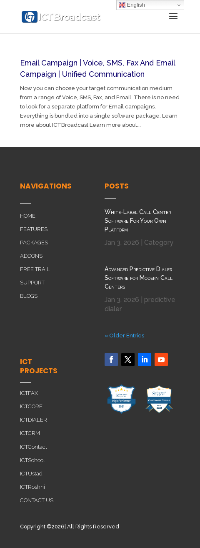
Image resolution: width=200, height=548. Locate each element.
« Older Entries (124, 335)
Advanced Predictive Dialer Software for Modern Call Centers (138, 278)
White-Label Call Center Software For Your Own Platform (138, 221)
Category (158, 242)
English (132, 5)
